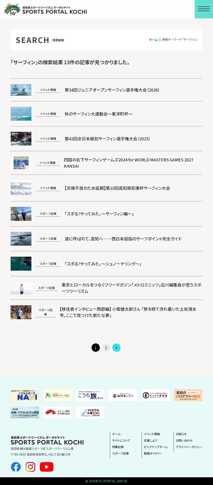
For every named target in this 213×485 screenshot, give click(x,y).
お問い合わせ (184, 440)
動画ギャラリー (153, 453)
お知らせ (181, 434)
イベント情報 (152, 434)
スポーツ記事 (120, 453)
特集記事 (118, 447)
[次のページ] (116, 347)
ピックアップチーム (155, 447)
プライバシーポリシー (189, 447)
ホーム (116, 434)
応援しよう (150, 440)
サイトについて (121, 440)
